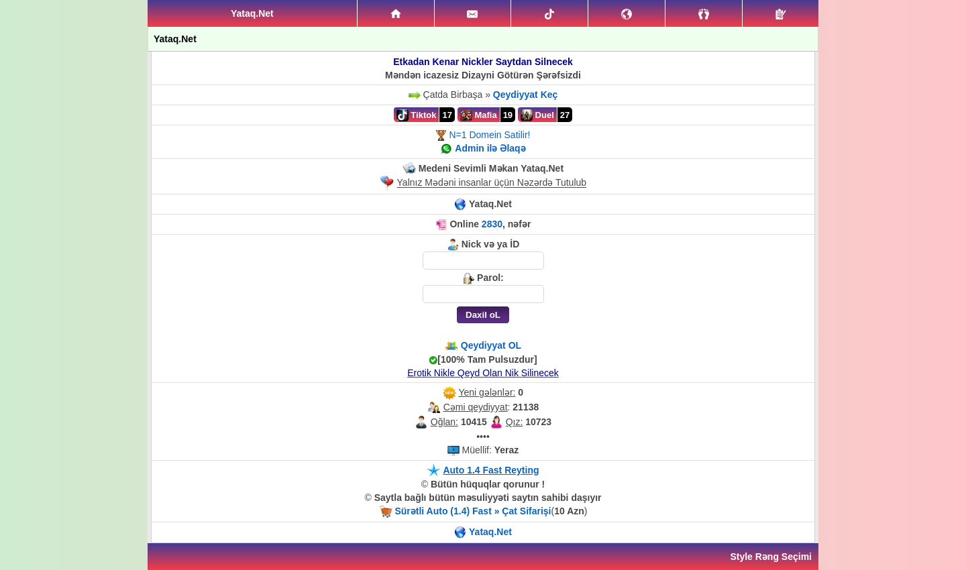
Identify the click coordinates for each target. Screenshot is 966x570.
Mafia (478, 115)
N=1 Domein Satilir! (489, 134)
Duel (537, 115)
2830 (492, 224)
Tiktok (416, 115)
